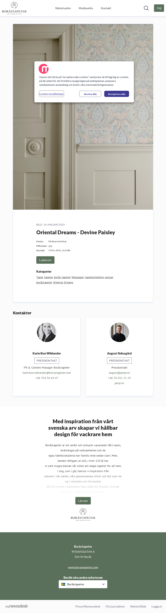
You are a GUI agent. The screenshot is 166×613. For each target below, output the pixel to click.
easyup (109, 277)
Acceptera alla (116, 93)
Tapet (39, 277)
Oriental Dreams (63, 282)
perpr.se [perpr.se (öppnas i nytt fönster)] (119, 383)
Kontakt (106, 8)
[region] (84, 81)
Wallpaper (77, 277)
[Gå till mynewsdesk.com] (17, 606)
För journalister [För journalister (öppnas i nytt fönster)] (115, 606)
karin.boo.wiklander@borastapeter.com (47, 373)
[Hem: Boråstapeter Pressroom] (14, 8)
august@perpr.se (119, 373)
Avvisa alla (90, 93)
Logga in (156, 606)
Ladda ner (45, 260)
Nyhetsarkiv (63, 8)
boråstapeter (44, 282)
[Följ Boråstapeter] (159, 8)
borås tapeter (62, 277)
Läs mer (83, 501)
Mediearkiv (86, 8)
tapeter (48, 277)
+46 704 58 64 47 (46, 378)
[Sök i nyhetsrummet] (146, 8)
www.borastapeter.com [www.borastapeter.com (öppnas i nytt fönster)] (83, 567)
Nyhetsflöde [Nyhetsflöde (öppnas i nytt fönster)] (138, 606)
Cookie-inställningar (51, 93)
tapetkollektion (94, 277)
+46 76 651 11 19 (119, 378)
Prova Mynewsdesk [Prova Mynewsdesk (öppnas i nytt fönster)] (87, 606)
